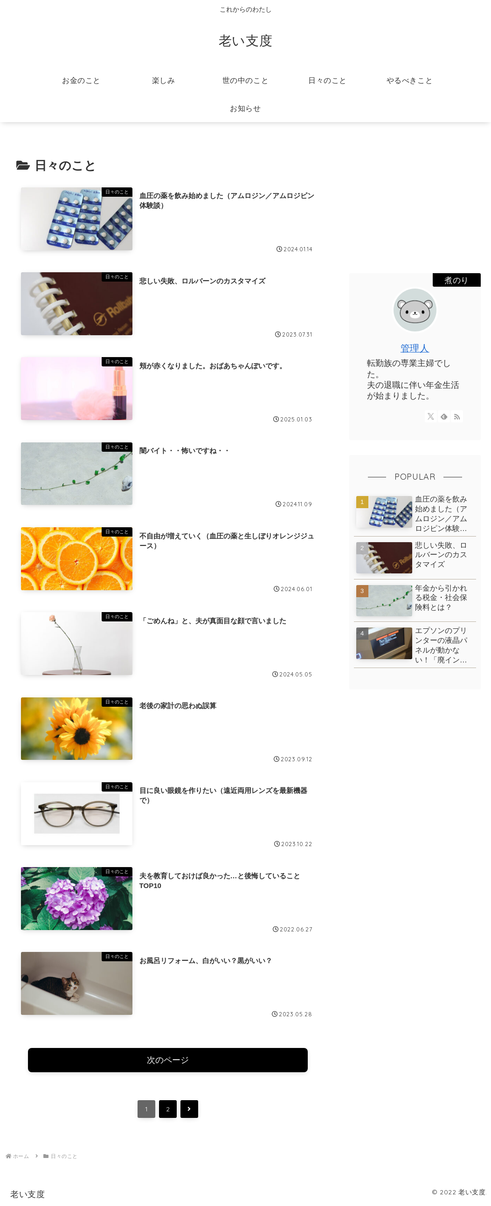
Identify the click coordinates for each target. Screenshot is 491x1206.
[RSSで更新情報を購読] (457, 416)
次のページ (168, 1060)
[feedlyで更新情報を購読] (444, 416)
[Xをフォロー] (431, 416)
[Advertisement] (415, 199)
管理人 (415, 348)
